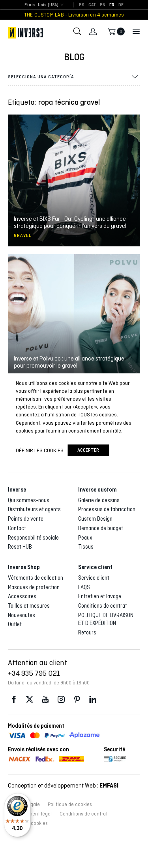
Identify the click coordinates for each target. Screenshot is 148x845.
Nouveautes (21, 615)
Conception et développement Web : (63, 785)
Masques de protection (34, 587)
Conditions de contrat (102, 606)
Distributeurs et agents (34, 509)
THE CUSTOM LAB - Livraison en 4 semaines (74, 15)
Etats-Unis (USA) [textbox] (41, 4)
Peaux (85, 537)
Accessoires (22, 596)
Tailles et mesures (29, 606)
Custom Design (95, 519)
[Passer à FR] (111, 5)
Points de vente (25, 519)
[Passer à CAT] (92, 5)
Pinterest (77, 699)
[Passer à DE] (121, 5)
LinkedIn (93, 699)
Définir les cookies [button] (40, 450)
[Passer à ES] (81, 5)
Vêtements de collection (35, 578)
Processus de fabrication (106, 509)
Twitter (30, 699)
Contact (17, 528)
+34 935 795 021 (34, 673)
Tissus (86, 547)
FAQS (84, 587)
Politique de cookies (70, 804)
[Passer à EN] (102, 5)
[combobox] (41, 5)
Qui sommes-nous (28, 500)
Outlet (15, 624)
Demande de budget (100, 528)
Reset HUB (20, 547)
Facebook (14, 699)
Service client (93, 578)
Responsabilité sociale (33, 537)
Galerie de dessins (99, 500)
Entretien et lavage (99, 596)
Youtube (45, 699)
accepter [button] (88, 450)
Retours (87, 632)
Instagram (61, 699)
